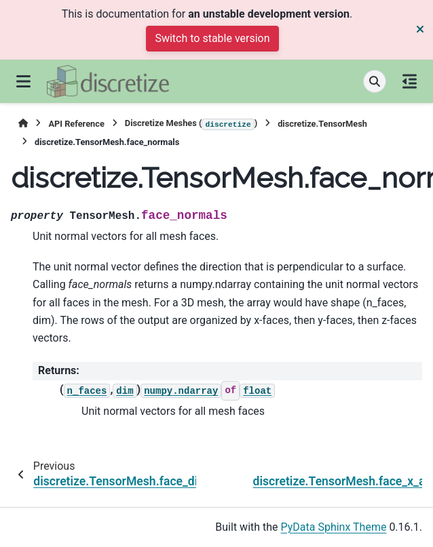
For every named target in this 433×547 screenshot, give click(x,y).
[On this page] (409, 81)
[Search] (374, 81)
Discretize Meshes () (191, 124)
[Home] (23, 124)
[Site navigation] (23, 81)
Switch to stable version (212, 38)
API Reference (76, 124)
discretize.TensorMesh (322, 124)
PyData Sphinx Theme (334, 527)
